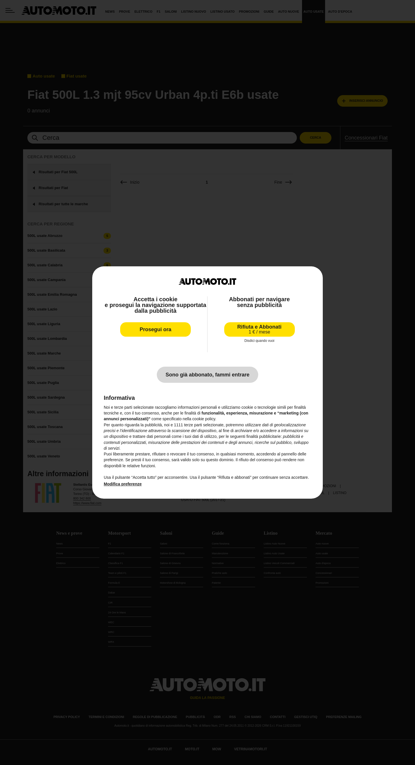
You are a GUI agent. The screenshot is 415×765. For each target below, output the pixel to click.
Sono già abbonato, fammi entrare (207, 375)
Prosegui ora (155, 329)
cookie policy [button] (203, 419)
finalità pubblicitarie (263, 436)
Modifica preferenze (123, 484)
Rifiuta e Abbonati (259, 329)
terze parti (193, 425)
